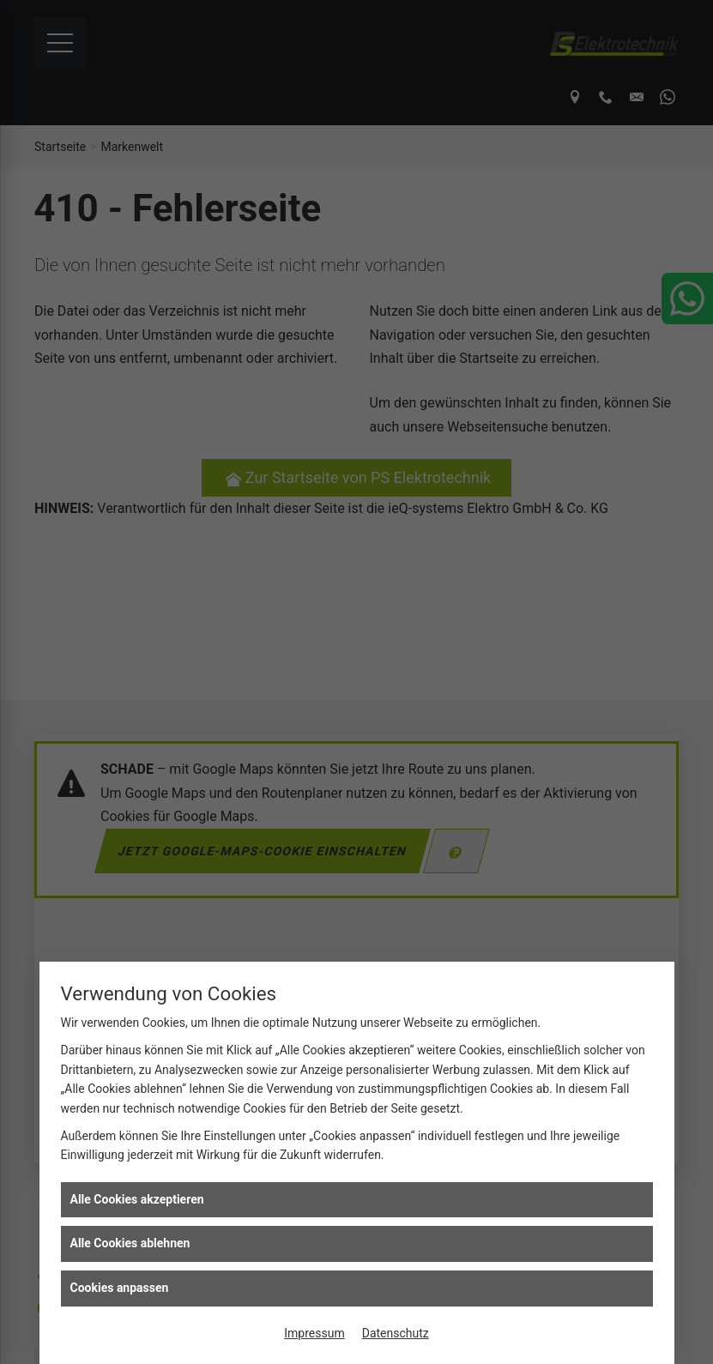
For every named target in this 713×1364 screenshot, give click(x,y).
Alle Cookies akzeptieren (137, 1199)
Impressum (314, 1333)
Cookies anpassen (119, 1288)
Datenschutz (395, 1333)
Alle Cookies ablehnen (130, 1243)
